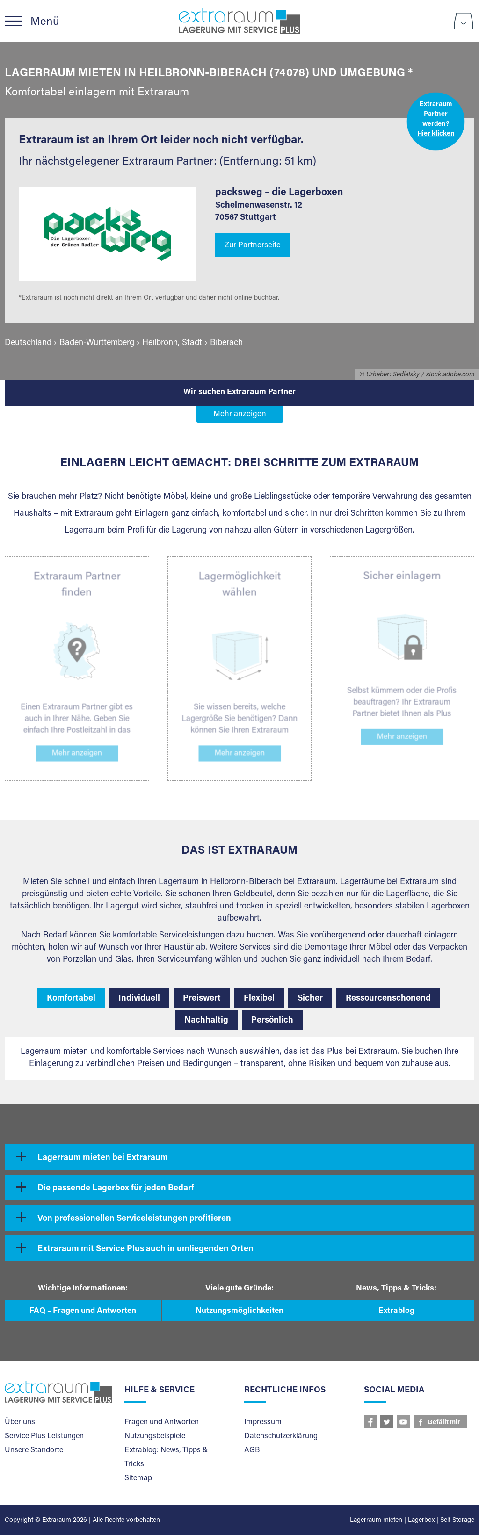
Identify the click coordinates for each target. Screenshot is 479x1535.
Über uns (20, 1422)
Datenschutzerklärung (281, 1436)
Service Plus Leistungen (44, 1436)
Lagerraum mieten (376, 1520)
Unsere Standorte (34, 1450)
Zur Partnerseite (253, 246)
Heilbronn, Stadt (172, 343)
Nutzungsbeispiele (154, 1436)
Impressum (263, 1422)
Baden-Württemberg (96, 343)
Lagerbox (421, 1520)
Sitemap (138, 1478)
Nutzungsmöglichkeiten (239, 1311)
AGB (252, 1450)
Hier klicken (436, 133)
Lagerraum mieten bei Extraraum (102, 1158)
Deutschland (28, 343)
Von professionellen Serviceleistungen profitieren (134, 1219)
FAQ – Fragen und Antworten (82, 1311)
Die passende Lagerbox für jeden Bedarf (115, 1188)
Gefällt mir (444, 1423)
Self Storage (457, 1520)
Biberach (226, 343)
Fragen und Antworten (161, 1422)
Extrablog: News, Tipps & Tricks (166, 1457)
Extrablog (396, 1311)
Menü (44, 22)
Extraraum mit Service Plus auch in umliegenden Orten (145, 1249)
